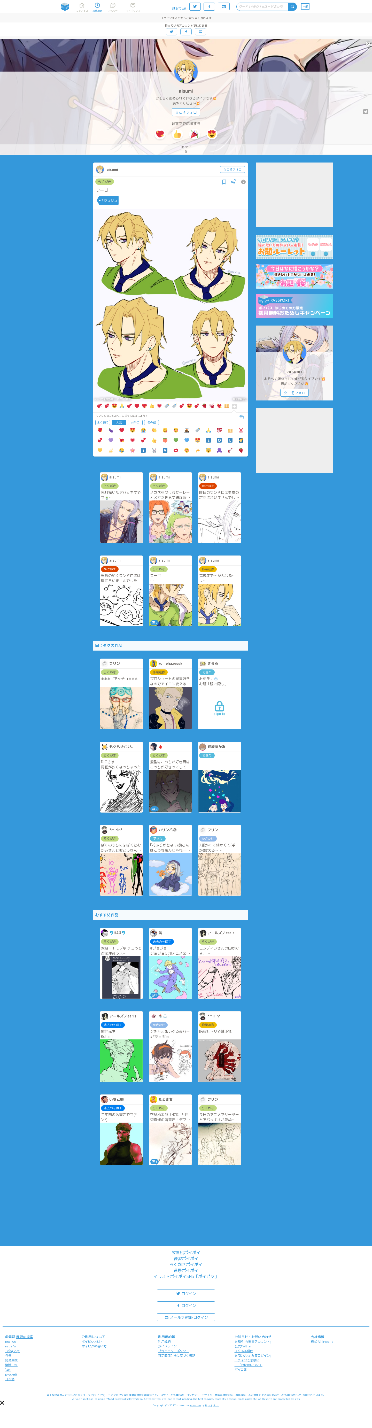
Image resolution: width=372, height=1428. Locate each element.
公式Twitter (243, 1346)
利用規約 (164, 1341)
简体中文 (11, 1360)
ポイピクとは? (92, 1341)
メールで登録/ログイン (186, 1317)
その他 (151, 422)
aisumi (186, 91)
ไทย (8, 1370)
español (11, 1346)
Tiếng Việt (12, 1351)
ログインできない (247, 1360)
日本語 (9, 1379)
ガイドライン (167, 1346)
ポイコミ (241, 1369)
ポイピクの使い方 (94, 1346)
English (10, 1341)
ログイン (186, 1293)
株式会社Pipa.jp (322, 1341)
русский (11, 1374)
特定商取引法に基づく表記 (176, 1355)
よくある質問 (244, 1351)
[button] (2, 1403)
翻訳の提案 (24, 1336)
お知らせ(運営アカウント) (253, 1341)
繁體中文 (11, 1365)
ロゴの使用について (248, 1365)
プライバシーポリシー (173, 1351)
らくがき (104, 181)
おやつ (135, 422)
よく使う (103, 422)
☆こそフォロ (186, 112)
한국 (8, 1355)
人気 (119, 422)
